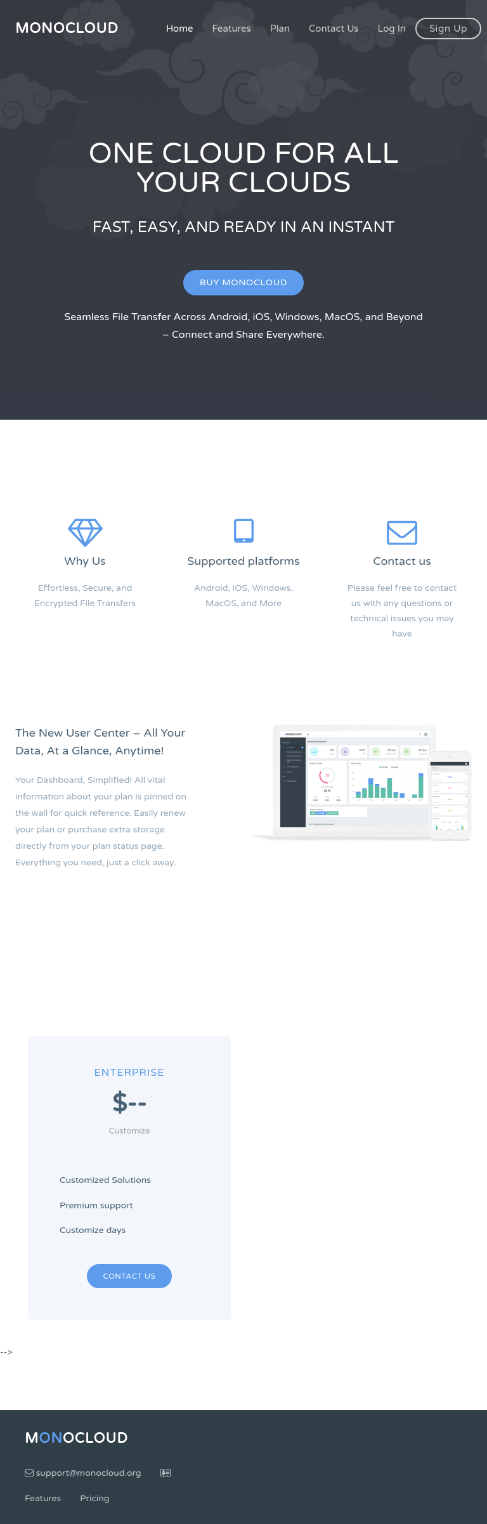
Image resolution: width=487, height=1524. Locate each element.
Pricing (94, 1498)
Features (231, 28)
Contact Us (333, 28)
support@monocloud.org (83, 1473)
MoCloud (76, 1438)
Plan (280, 28)
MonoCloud (67, 28)
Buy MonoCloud (243, 282)
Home (179, 28)
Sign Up (448, 28)
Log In (392, 28)
